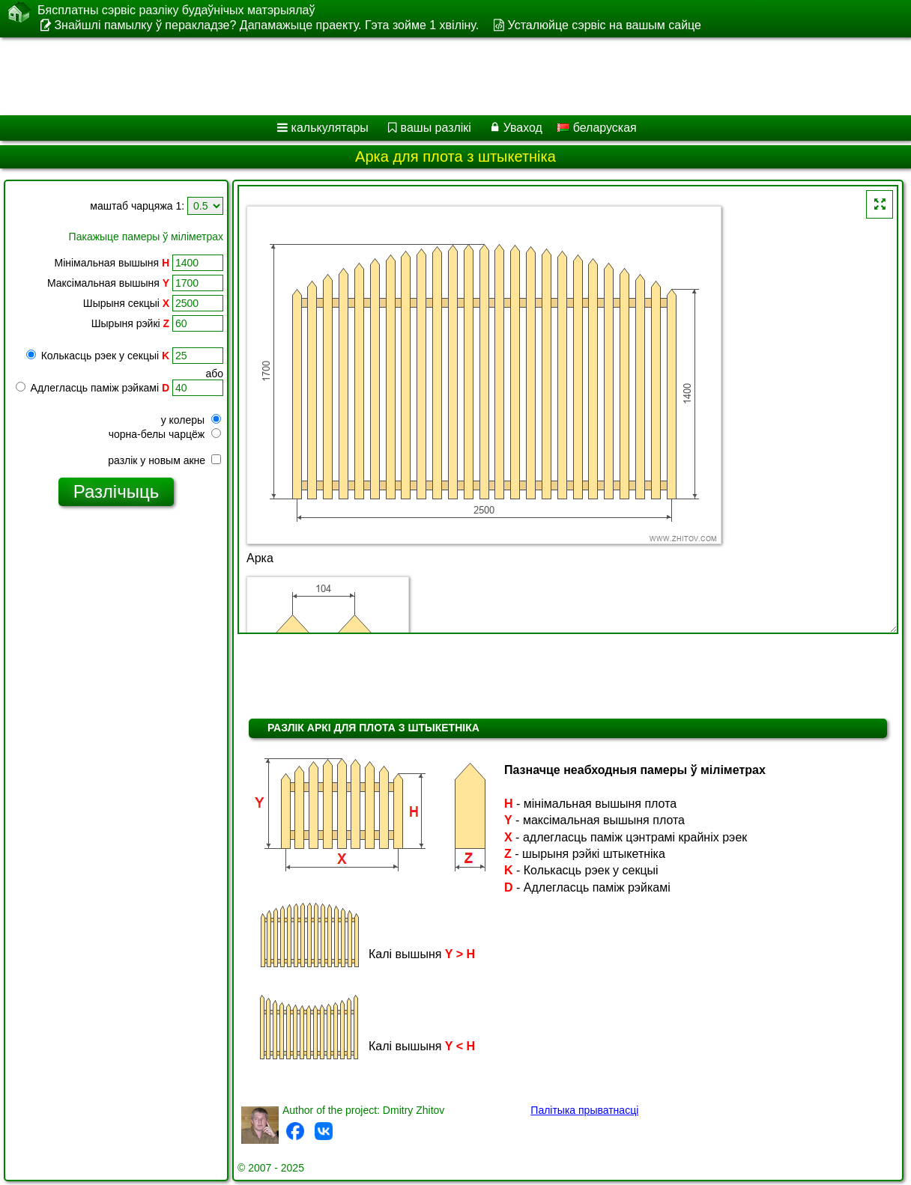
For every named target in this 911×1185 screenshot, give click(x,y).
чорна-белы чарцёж (165, 434)
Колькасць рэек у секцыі (97, 356)
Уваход (522, 127)
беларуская (596, 127)
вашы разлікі (436, 127)
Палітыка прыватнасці (584, 1110)
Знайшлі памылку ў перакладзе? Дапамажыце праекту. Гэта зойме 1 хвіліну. (266, 25)
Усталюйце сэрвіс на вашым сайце (604, 25)
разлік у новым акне (164, 460)
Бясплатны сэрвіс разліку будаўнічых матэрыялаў (176, 10)
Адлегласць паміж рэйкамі (92, 388)
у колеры (191, 420)
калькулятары (330, 127)
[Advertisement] (438, 76)
